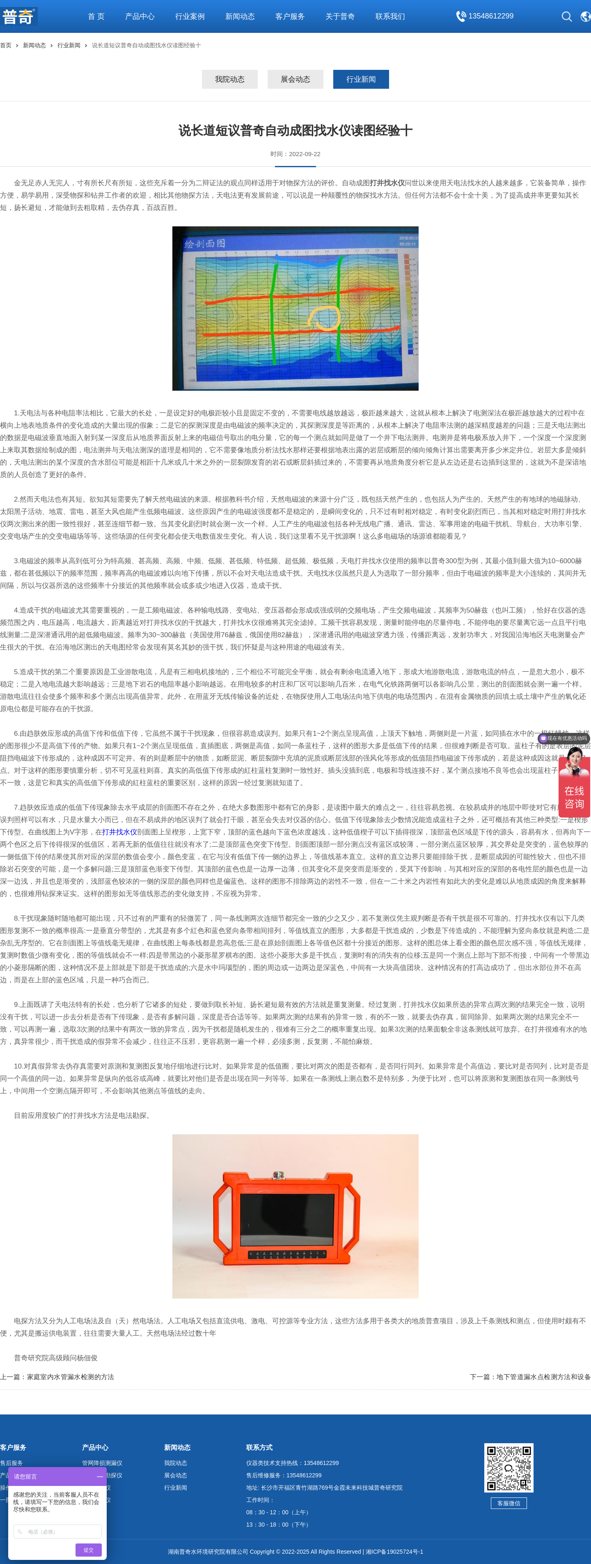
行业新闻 (68, 45)
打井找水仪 (119, 832)
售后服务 (11, 1463)
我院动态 (230, 79)
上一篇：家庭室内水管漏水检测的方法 (57, 1376)
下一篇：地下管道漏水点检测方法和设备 (530, 1376)
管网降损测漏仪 (102, 1463)
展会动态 (295, 79)
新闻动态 (34, 45)
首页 (5, 45)
